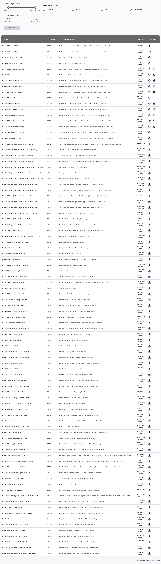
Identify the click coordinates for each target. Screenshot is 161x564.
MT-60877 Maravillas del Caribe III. (13, 127)
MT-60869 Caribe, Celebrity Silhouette (14, 300)
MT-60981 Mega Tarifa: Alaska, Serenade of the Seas (19, 184)
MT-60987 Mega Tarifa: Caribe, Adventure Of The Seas (20, 213)
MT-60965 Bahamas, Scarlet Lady (13, 484)
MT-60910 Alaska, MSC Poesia (12, 369)
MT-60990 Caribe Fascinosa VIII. (13, 109)
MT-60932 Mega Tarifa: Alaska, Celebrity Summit (18, 144)
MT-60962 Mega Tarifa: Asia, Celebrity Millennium (18, 155)
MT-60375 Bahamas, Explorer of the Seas (15, 242)
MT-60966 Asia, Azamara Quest (12, 490)
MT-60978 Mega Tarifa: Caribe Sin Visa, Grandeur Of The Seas (22, 173)
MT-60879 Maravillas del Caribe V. (13, 138)
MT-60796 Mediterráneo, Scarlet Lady (14, 276)
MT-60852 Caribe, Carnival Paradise (14, 288)
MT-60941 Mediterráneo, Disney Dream (15, 409)
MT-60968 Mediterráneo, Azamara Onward (16, 501)
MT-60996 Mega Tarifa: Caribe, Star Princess (16, 548)
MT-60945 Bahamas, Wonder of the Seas (15, 426)
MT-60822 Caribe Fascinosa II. (12, 80)
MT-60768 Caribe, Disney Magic (12, 271)
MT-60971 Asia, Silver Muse (11, 519)
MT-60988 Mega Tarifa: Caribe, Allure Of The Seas (18, 219)
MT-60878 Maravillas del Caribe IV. (13, 132)
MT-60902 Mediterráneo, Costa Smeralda (15, 351)
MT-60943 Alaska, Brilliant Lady (12, 421)
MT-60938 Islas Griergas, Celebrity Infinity (15, 398)
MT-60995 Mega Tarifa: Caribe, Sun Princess (16, 542)
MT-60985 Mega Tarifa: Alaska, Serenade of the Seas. (19, 207)
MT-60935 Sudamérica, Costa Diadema (15, 392)
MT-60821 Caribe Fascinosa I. (12, 75)
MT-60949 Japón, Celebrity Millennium (14, 438)
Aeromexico (48, 10)
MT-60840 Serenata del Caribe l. (12, 57)
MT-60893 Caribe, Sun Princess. (12, 340)
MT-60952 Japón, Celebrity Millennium (14, 444)
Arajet (104, 10)
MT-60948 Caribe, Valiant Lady (12, 432)
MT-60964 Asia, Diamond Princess (13, 478)
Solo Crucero (136, 10)
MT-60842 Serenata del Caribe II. (13, 63)
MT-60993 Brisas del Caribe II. (12, 52)
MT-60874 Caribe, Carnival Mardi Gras (14, 311)
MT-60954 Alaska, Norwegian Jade (13, 455)
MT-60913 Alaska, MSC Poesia (12, 375)
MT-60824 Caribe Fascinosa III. (12, 86)
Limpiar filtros (12, 28)
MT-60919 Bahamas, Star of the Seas (14, 380)
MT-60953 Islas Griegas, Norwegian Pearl (15, 449)
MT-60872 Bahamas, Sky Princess (13, 305)
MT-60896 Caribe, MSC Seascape (13, 346)
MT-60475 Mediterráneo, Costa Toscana (15, 248)
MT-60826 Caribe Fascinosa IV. (12, 92)
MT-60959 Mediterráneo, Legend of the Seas (16, 473)
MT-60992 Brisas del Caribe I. (12, 46)
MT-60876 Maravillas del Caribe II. (13, 121)
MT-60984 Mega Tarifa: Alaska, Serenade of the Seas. (19, 202)
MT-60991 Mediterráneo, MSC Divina (14, 530)
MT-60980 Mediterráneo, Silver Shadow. (15, 524)
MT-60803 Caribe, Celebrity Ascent (13, 282)
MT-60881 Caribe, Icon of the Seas (13, 317)
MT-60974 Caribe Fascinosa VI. (12, 103)
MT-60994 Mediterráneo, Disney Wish (14, 536)
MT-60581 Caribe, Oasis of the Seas (14, 253)
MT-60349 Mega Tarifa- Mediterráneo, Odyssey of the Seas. (21, 236)
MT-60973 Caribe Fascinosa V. (12, 98)
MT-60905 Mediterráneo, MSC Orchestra (15, 357)
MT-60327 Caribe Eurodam (11, 230)
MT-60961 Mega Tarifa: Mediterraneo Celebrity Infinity (19, 150)
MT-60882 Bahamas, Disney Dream (13, 323)
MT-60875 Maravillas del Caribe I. (13, 115)
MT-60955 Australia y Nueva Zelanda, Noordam (17, 461)
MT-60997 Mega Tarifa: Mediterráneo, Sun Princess (19, 553)
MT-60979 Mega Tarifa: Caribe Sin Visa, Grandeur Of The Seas (22, 178)
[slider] (8, 7)
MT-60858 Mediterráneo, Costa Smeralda (15, 294)
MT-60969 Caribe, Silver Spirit (12, 507)
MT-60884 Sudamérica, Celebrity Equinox (15, 328)
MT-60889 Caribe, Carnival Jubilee (13, 334)
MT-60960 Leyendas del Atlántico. (13, 69)
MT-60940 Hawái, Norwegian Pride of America (17, 403)
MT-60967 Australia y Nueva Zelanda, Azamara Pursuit (20, 496)
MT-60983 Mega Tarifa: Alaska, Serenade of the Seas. (19, 196)
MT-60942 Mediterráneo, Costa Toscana (15, 415)
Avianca (76, 10)
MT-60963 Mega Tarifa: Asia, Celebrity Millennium (18, 161)
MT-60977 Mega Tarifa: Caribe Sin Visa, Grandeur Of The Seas (22, 167)
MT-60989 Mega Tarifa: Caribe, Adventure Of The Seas (20, 225)
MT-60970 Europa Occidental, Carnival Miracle (17, 513)
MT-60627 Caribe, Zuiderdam (11, 259)
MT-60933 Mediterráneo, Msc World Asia (15, 386)
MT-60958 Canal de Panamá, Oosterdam (15, 467)
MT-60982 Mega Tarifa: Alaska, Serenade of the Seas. (19, 190)
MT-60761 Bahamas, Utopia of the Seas (15, 265)
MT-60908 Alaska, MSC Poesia (12, 363)
